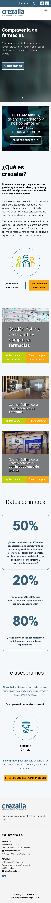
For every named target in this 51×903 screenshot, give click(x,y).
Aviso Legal (16, 897)
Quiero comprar (37, 420)
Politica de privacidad (31, 897)
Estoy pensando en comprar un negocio (25, 778)
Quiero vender (13, 420)
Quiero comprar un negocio (39, 285)
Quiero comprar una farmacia (37, 357)
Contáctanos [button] (13, 66)
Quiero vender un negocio (11, 285)
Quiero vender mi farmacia (13, 357)
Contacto (23, 3)
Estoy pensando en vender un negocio (25, 704)
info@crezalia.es (12, 851)
